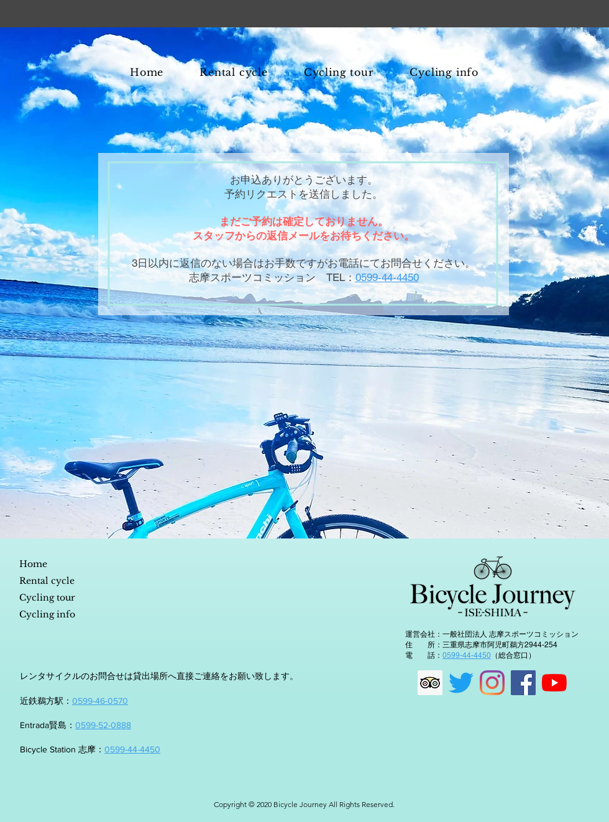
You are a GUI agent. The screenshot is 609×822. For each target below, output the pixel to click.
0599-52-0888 (103, 725)
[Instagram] (492, 682)
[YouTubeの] (554, 682)
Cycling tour (47, 597)
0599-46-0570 (100, 701)
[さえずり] (461, 682)
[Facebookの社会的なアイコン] (523, 682)
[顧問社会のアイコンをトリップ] (430, 682)
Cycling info (47, 614)
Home (33, 564)
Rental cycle (47, 580)
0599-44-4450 (132, 749)
